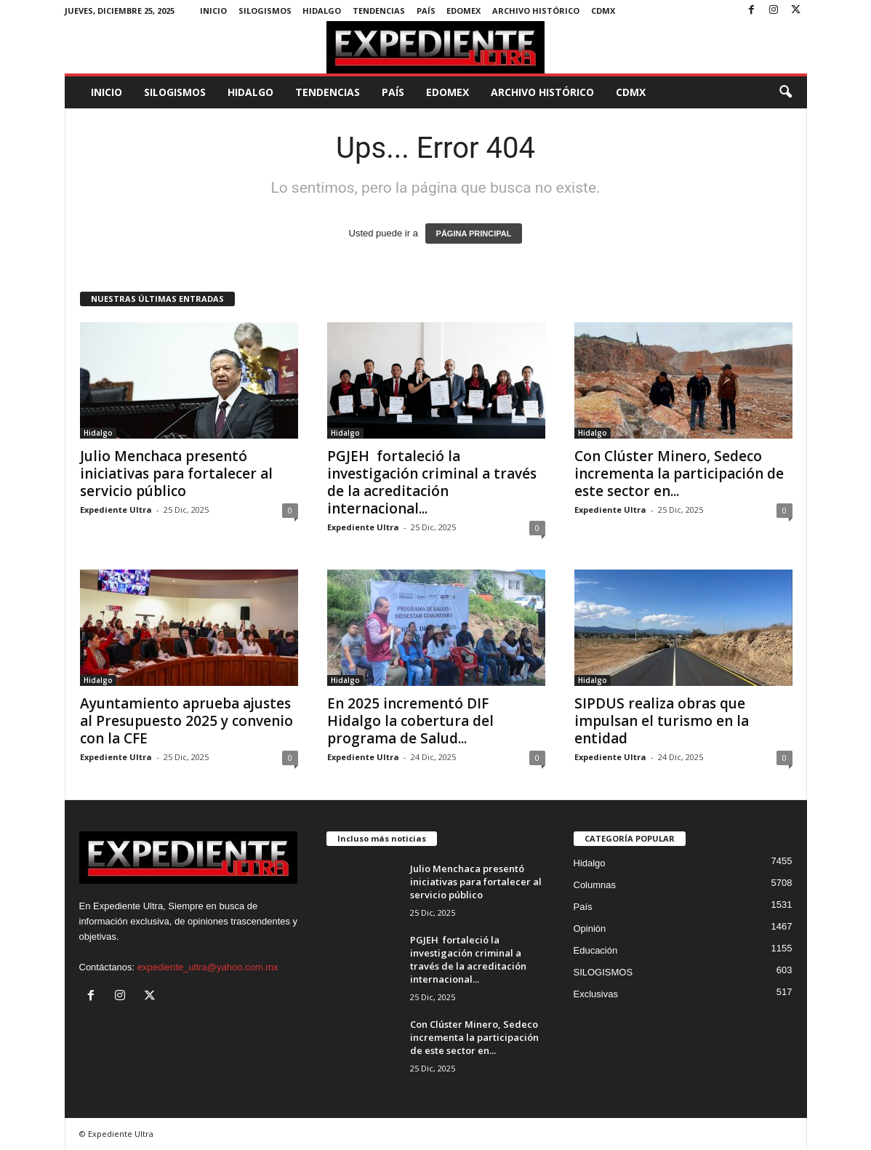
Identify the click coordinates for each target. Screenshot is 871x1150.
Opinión (590, 928)
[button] (785, 92)
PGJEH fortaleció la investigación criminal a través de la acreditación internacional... (432, 482)
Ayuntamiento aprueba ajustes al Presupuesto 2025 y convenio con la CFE (186, 721)
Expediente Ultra (116, 509)
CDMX (603, 10)
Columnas (595, 884)
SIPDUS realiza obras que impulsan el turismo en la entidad (661, 721)
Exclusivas (596, 994)
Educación (596, 950)
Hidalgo (321, 10)
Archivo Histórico (535, 10)
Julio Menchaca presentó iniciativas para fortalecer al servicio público (176, 473)
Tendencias (379, 10)
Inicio (213, 10)
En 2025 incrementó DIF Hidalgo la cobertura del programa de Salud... (410, 721)
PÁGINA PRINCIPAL (474, 233)
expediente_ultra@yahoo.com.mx (207, 967)
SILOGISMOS (265, 10)
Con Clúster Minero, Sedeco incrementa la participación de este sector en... (679, 473)
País (426, 10)
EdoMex (463, 10)
